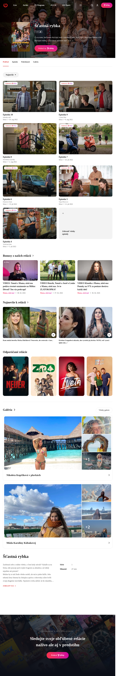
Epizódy (15, 62)
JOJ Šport (66, 5)
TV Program (39, 5)
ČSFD (38, 32)
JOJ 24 (53, 5)
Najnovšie (11, 75)
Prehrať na (46, 48)
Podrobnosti (25, 62)
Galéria (35, 62)
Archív (25, 5)
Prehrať (57, 655)
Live (15, 5)
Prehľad (6, 62)
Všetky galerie (104, 410)
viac (71, 41)
